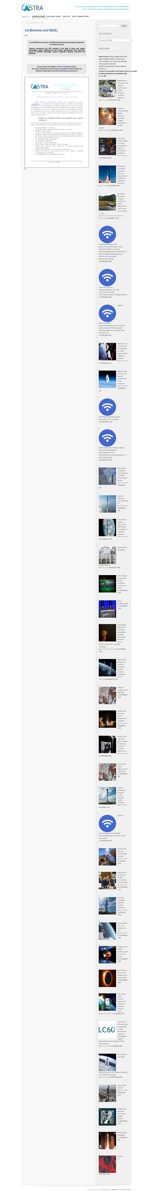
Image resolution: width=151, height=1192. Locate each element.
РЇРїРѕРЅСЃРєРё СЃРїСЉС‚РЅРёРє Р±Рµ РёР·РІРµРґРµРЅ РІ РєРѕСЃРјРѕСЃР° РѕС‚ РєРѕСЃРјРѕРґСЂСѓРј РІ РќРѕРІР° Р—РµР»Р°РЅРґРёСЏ (113, 452)
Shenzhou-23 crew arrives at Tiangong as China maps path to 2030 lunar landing (123, 351)
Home (26, 22)
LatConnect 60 (105, 1046)
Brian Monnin (123, 933)
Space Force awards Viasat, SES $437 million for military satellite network (122, 527)
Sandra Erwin (123, 155)
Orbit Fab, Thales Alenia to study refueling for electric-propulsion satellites (123, 146)
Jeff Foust (103, 100)
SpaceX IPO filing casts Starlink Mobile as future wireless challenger (122, 667)
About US (26, 17)
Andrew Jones (105, 130)
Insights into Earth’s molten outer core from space (123, 951)
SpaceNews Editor (106, 1013)
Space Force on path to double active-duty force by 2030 (122, 877)
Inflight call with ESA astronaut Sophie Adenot (122, 1114)
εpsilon (120, 1156)
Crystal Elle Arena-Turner (108, 649)
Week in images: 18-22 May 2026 (123, 690)
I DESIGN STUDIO (125, 1189)
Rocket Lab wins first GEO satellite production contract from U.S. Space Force (123, 744)
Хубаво (114, 1189)
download (45, 67)
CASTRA (104, 1189)
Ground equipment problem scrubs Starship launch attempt (122, 795)
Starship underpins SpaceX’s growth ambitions (121, 902)
